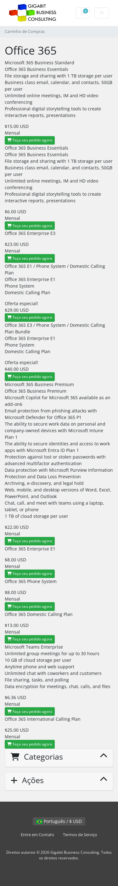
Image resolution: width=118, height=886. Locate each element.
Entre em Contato (37, 834)
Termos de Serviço (80, 834)
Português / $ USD (59, 821)
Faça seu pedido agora (29, 140)
